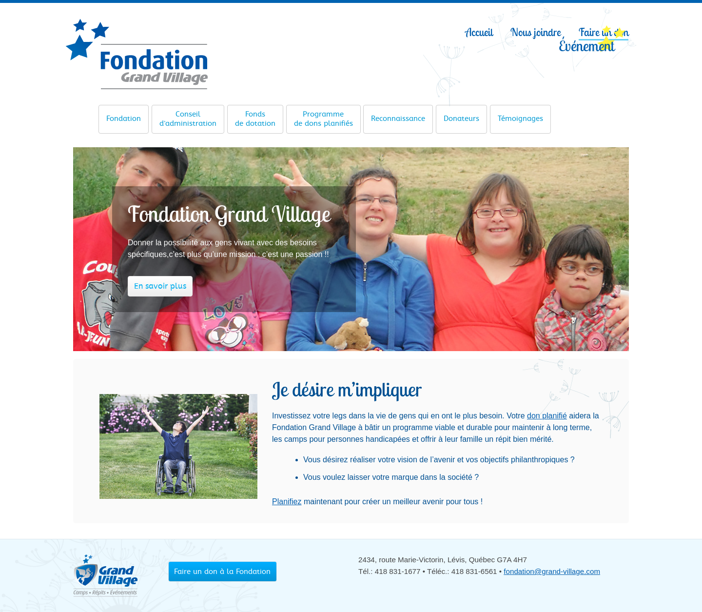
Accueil (479, 32)
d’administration (187, 119)
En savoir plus (160, 286)
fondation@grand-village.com (552, 571)
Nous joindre (535, 32)
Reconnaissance (398, 115)
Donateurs (461, 115)
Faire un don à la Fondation (222, 571)
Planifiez (286, 501)
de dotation (255, 119)
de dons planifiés (323, 119)
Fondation (123, 115)
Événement (586, 45)
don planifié (547, 416)
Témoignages (520, 115)
